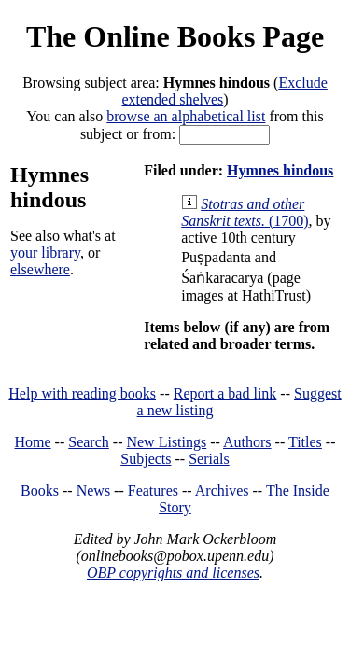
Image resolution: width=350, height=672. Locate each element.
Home (33, 442)
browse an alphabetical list (185, 116)
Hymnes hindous (280, 170)
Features (153, 490)
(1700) (244, 212)
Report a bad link (225, 393)
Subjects (145, 459)
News (93, 490)
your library (45, 252)
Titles (305, 442)
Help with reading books (82, 393)
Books (40, 490)
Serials (209, 459)
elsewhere (40, 269)
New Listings (166, 442)
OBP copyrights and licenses (173, 573)
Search (88, 442)
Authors (247, 442)
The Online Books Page (175, 36)
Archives (222, 490)
